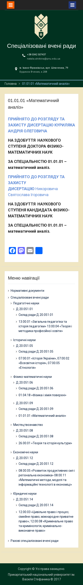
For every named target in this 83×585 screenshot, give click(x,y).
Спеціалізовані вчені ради (41, 45)
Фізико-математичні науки (32, 376)
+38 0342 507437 (36, 54)
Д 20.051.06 (24, 382)
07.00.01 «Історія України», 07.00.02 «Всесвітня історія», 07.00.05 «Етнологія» (44, 363)
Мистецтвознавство (28, 425)
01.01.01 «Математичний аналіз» (42, 415)
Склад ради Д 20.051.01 (36, 315)
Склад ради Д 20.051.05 (36, 351)
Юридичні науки (25, 493)
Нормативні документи (27, 290)
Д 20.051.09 (24, 403)
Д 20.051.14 (24, 499)
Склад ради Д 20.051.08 (36, 436)
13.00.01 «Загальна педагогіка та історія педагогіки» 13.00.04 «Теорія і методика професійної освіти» (45, 326)
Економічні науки (25, 452)
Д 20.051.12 (24, 458)
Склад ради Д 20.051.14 (36, 505)
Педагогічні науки (26, 303)
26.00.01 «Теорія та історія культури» (45, 443)
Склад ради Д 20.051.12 (36, 463)
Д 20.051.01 (24, 309)
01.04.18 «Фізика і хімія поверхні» (42, 395)
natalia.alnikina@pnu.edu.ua (43, 58)
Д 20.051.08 (24, 430)
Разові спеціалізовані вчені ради (34, 541)
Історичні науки (24, 340)
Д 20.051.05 (24, 346)
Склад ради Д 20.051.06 (36, 388)
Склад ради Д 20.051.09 (36, 409)
